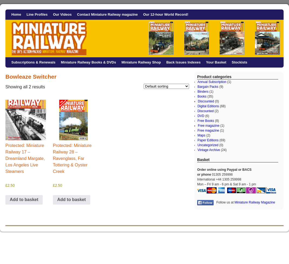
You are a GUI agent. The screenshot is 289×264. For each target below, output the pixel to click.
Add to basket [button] (24, 199)
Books (201, 96)
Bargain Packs (207, 87)
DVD (200, 116)
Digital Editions (208, 106)
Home (16, 14)
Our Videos (62, 14)
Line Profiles (37, 14)
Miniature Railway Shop (141, 62)
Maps (201, 135)
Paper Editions (208, 140)
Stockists (239, 62)
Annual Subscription (211, 82)
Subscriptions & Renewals (33, 62)
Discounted (206, 101)
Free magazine (208, 126)
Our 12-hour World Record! (165, 14)
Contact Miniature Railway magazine (107, 14)
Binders (203, 91)
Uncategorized (207, 145)
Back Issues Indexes (183, 62)
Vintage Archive (208, 150)
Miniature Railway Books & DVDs (88, 62)
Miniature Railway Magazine (254, 202)
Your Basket (216, 62)
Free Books (205, 121)
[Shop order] (166, 86)
